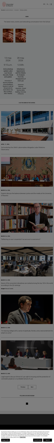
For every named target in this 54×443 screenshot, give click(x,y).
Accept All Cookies (37, 440)
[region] (27, 436)
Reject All (47, 440)
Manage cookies (5, 440)
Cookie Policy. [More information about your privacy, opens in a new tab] (22, 437)
